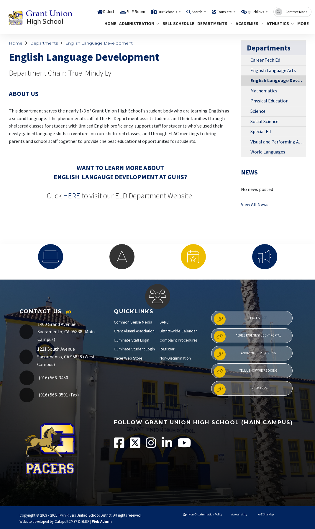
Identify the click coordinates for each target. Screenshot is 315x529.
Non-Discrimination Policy (202, 514)
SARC (164, 322)
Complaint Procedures (178, 340)
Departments (213, 23)
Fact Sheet (240, 319)
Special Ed (260, 131)
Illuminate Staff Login (131, 340)
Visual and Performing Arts (277, 142)
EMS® (85, 521)
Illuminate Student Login (134, 349)
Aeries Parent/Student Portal (247, 336)
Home (109, 23)
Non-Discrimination (175, 358)
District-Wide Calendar (178, 331)
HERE (71, 195)
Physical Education (269, 101)
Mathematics (263, 91)
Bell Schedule (177, 23)
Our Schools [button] (168, 11)
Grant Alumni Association (134, 331)
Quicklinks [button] (256, 11)
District (108, 11)
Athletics (279, 23)
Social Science (264, 121)
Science (257, 111)
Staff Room (136, 11)
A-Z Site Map (263, 514)
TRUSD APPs (240, 389)
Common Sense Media (133, 322)
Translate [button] (224, 11)
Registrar (167, 349)
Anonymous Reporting (245, 354)
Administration (137, 23)
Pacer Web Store (128, 358)
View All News (254, 204)
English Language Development (99, 43)
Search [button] (197, 11)
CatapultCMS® (66, 521)
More (303, 23)
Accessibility (237, 514)
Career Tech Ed (265, 60)
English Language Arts (273, 70)
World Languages (267, 152)
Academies (248, 23)
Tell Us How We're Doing (246, 372)
